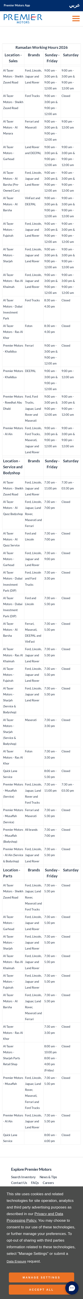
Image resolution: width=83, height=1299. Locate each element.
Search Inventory (23, 1177)
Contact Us (19, 1183)
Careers (48, 1183)
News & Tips (48, 1177)
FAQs (35, 1183)
